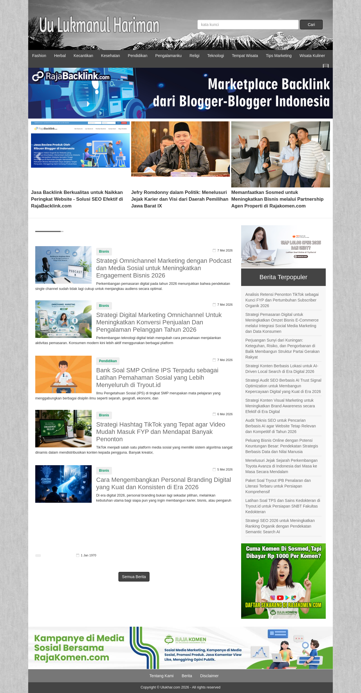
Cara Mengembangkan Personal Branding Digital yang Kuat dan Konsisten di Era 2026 (163, 483)
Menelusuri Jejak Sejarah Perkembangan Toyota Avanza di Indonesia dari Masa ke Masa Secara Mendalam (281, 466)
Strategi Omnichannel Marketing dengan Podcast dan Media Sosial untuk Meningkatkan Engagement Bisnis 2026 (163, 268)
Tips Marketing (279, 55)
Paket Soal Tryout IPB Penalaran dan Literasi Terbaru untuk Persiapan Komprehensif (278, 486)
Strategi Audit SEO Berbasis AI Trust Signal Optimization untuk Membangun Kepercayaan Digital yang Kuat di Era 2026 (283, 386)
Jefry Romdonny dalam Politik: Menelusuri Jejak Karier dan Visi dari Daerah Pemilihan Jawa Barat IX (179, 199)
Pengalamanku (168, 55)
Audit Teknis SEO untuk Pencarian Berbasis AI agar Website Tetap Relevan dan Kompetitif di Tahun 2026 (280, 426)
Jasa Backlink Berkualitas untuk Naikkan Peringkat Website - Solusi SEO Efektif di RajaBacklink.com (77, 199)
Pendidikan (137, 55)
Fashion (39, 55)
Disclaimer (209, 676)
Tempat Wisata (245, 55)
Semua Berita (134, 576)
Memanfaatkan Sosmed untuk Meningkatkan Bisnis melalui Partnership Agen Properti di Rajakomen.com (277, 199)
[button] (38, 154)
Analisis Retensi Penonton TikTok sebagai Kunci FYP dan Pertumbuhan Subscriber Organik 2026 (282, 300)
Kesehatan (110, 55)
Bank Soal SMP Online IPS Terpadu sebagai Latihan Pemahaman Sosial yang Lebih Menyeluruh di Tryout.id (157, 377)
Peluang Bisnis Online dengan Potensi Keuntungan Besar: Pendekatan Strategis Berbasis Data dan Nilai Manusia (281, 446)
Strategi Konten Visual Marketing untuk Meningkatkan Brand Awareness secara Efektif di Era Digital (280, 406)
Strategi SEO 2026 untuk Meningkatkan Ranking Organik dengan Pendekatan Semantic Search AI (280, 526)
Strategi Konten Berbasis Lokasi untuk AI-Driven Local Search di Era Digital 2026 (281, 369)
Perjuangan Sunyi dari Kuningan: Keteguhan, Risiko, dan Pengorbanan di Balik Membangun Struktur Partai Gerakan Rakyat (282, 348)
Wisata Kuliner (312, 55)
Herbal (60, 55)
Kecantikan (83, 55)
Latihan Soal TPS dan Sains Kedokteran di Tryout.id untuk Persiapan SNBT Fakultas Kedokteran (282, 506)
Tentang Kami (161, 676)
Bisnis (104, 251)
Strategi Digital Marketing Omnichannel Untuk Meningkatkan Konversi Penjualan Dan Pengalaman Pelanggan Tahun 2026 (159, 322)
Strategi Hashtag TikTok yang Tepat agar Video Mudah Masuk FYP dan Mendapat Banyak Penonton (160, 432)
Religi (194, 55)
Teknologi (215, 55)
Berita (187, 676)
